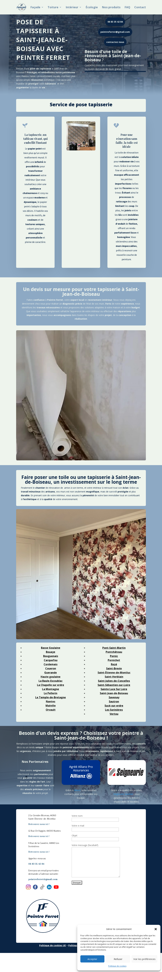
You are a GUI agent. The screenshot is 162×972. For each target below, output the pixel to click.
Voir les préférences (144, 959)
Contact (140, 7)
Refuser (118, 959)
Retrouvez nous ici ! (39, 824)
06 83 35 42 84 (115, 21)
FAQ (127, 7)
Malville (51, 705)
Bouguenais (50, 656)
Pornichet (114, 660)
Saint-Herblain (114, 676)
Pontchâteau (114, 652)
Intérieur (72, 7)
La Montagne (50, 689)
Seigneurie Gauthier (123, 794)
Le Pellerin (50, 693)
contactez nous (115, 42)
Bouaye (50, 652)
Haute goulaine (50, 676)
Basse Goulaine (50, 648)
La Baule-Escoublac (50, 681)
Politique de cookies (117, 966)
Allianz (77, 790)
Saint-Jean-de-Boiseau (114, 693)
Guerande (50, 672)
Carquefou (50, 660)
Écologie (92, 7)
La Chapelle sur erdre (50, 685)
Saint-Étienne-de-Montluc (114, 672)
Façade (35, 7)
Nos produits (111, 7)
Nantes (50, 701)
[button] (155, 929)
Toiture (53, 7)
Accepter (92, 959)
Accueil (21, 7)
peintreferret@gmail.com (115, 31)
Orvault (51, 709)
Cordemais (50, 664)
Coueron (50, 668)
